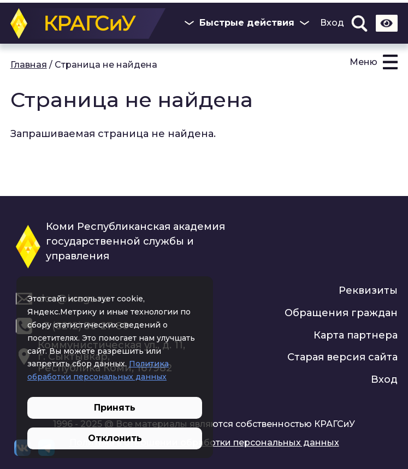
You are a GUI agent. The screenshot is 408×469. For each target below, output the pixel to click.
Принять (114, 407)
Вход (332, 23)
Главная (28, 65)
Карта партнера (356, 335)
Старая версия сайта (342, 357)
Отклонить (115, 438)
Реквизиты (368, 290)
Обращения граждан (341, 313)
